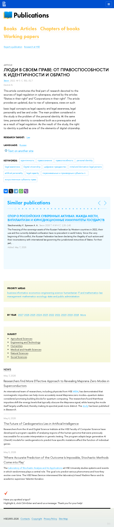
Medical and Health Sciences (26, 349)
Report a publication (13, 47)
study (85, 405)
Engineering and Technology (25, 342)
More (83, 314)
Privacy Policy (50, 518)
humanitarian (70, 292)
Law (28, 137)
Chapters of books (60, 28)
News (7, 369)
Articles (28, 28)
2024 (39, 314)
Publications (31, 15)
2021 (57, 314)
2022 (51, 314)
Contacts (25, 518)
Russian (23, 145)
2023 (45, 314)
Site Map (63, 518)
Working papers (21, 36)
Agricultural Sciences (21, 338)
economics (34, 292)
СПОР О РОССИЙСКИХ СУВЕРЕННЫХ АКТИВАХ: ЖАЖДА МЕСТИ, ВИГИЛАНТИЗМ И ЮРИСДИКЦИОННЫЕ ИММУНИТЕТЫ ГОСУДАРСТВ (56, 218)
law (101, 292)
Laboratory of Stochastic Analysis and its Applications (35, 468)
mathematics (29, 296)
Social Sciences (19, 357)
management (14, 296)
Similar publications (28, 202)
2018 (76, 314)
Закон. (7, 80)
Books (10, 28)
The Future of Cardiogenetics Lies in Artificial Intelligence (41, 423)
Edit (108, 523)
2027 (20, 314)
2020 (64, 314)
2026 (26, 314)
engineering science (52, 292)
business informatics (17, 292)
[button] (15, 209)
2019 (70, 314)
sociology (42, 296)
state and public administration (63, 296)
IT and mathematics (88, 292)
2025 (32, 314)
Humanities (16, 345)
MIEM (75, 391)
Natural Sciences (19, 353)
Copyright (36, 518)
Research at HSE (32, 47)
